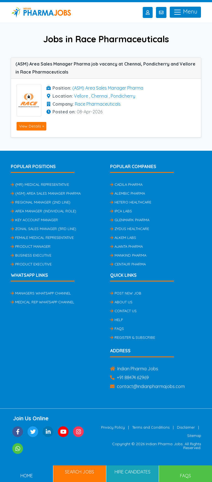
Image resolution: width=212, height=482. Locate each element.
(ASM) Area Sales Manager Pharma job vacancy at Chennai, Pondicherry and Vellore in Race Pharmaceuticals (105, 68)
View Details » (31, 126)
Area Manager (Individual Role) (43, 211)
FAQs (117, 328)
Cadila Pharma (126, 184)
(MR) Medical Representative (40, 184)
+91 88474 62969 (129, 377)
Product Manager (31, 246)
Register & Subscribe (132, 337)
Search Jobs (79, 472)
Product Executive (31, 264)
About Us (121, 302)
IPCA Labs (121, 211)
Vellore (81, 96)
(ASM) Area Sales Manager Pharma (107, 88)
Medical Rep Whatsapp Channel (42, 302)
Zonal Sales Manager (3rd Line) (43, 228)
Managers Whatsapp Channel (41, 293)
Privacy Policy (113, 427)
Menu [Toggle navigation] (185, 12)
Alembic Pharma (127, 193)
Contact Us (123, 311)
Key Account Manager (34, 220)
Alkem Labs (123, 237)
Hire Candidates (132, 472)
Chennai (99, 96)
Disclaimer (186, 427)
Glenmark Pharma (129, 220)
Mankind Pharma (128, 255)
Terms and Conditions (150, 427)
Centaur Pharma (128, 264)
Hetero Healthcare (130, 202)
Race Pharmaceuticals (98, 104)
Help (116, 319)
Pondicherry (123, 96)
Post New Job (125, 293)
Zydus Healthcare (129, 228)
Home (26, 475)
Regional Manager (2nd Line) (40, 202)
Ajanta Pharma (126, 246)
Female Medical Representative (42, 237)
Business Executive (31, 255)
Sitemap (194, 435)
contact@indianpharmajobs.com (147, 386)
